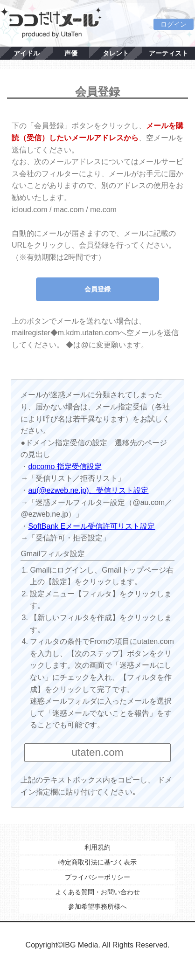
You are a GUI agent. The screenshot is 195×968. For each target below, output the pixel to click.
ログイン (173, 24)
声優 (70, 53)
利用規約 (97, 847)
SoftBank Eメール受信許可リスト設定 (91, 526)
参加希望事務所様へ (97, 906)
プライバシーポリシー (97, 877)
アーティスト (168, 53)
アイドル (27, 53)
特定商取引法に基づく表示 (97, 862)
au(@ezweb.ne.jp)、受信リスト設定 (88, 490)
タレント (116, 53)
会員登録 (97, 289)
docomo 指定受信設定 (64, 466)
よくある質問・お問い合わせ (97, 892)
